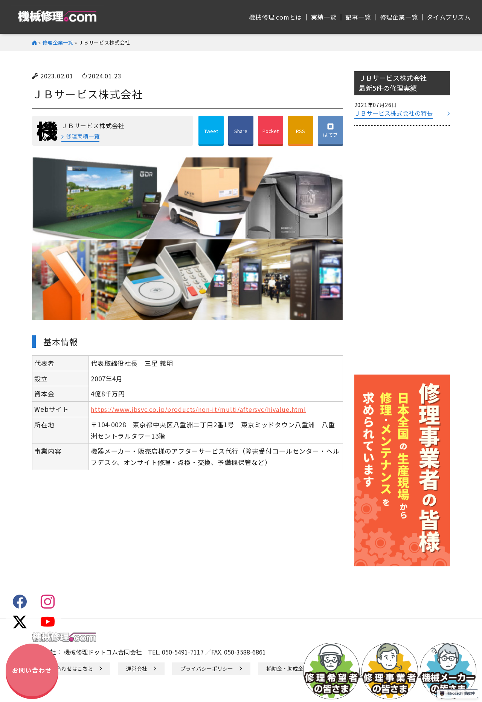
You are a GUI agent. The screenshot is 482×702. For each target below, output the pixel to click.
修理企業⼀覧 (399, 16)
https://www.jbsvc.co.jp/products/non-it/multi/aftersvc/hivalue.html (198, 409)
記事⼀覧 (358, 16)
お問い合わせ (32, 669)
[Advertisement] (402, 254)
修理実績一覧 (82, 136)
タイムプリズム (449, 16)
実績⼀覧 (323, 16)
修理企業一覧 (58, 42)
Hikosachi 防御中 (457, 694)
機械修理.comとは (275, 16)
